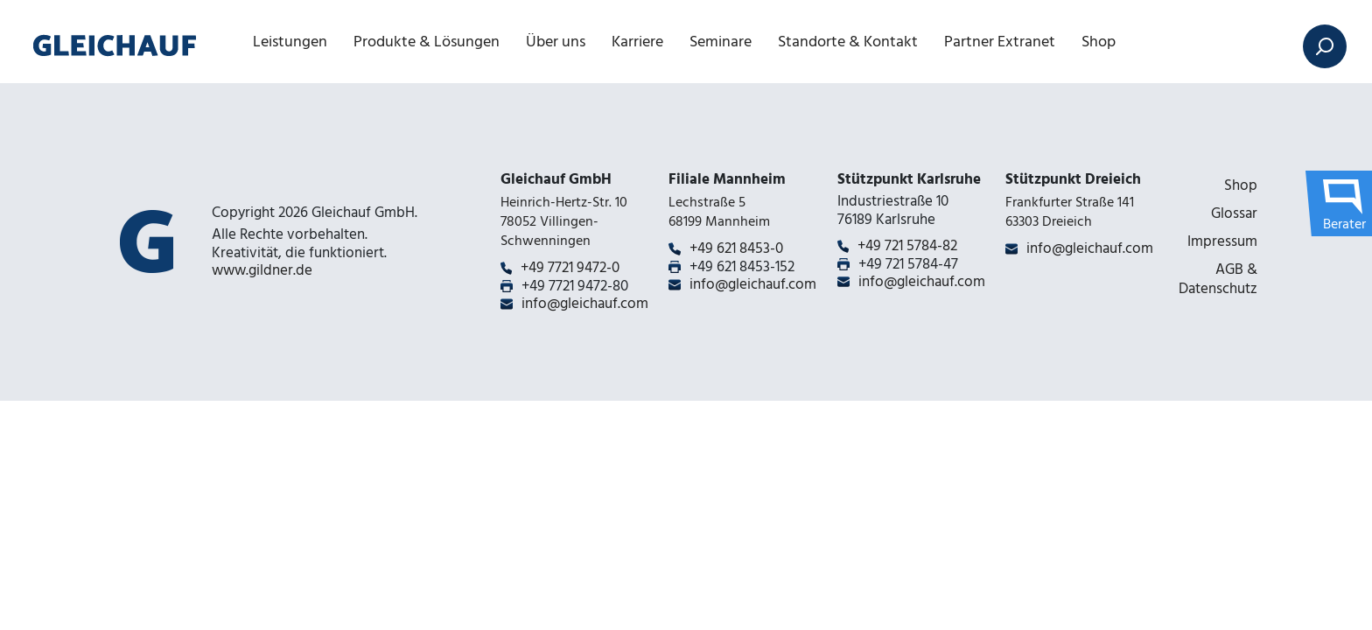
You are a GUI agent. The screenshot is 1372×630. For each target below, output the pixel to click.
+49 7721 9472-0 (570, 267)
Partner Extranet (999, 41)
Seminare (721, 41)
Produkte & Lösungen (427, 41)
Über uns (555, 41)
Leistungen (290, 41)
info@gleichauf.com (585, 303)
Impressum (1222, 241)
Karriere (637, 41)
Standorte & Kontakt (848, 41)
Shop (1099, 41)
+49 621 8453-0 (736, 248)
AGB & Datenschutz (1218, 279)
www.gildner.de (262, 270)
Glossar (1234, 213)
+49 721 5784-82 (907, 246)
